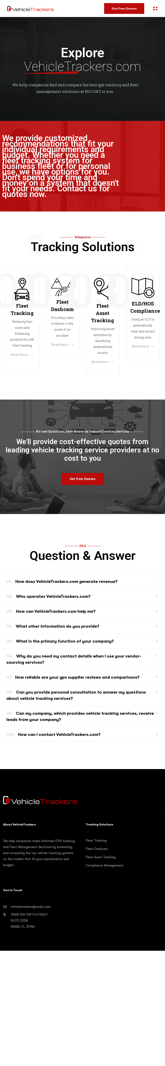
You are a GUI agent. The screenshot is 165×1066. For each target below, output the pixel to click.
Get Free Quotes (124, 8)
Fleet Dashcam (97, 849)
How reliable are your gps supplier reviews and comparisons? (73, 677)
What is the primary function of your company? (60, 641)
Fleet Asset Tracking (101, 857)
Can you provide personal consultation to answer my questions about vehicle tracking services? (76, 695)
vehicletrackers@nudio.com (31, 907)
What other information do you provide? (52, 626)
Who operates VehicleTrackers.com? (48, 596)
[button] (82, 479)
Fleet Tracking (96, 840)
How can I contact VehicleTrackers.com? (53, 734)
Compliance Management (104, 865)
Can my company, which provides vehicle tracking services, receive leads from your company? (80, 716)
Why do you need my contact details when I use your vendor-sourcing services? (73, 659)
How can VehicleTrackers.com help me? (51, 611)
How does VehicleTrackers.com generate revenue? (62, 581)
